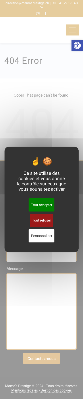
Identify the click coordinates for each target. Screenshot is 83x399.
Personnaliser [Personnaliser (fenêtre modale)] (41, 236)
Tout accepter (41, 205)
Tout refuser (41, 220)
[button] (77, 45)
